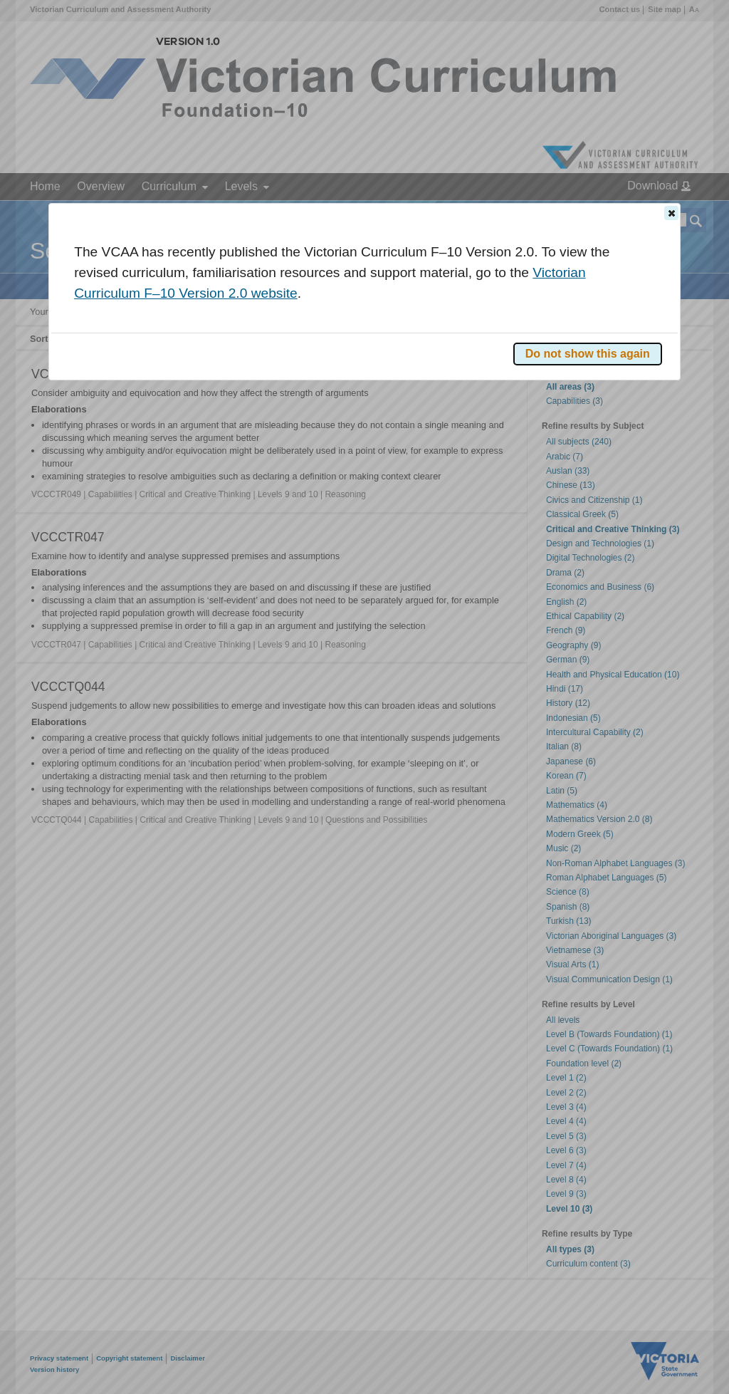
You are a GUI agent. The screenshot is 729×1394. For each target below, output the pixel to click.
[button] (671, 213)
